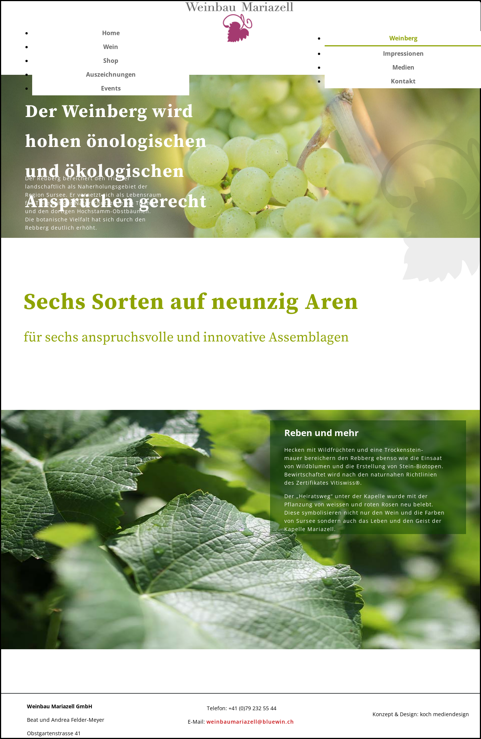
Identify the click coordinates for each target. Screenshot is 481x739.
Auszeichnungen (111, 74)
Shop (110, 60)
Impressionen (403, 53)
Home (111, 33)
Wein (110, 47)
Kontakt (403, 81)
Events (111, 88)
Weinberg (403, 38)
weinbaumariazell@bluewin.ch (250, 721)
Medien (403, 67)
